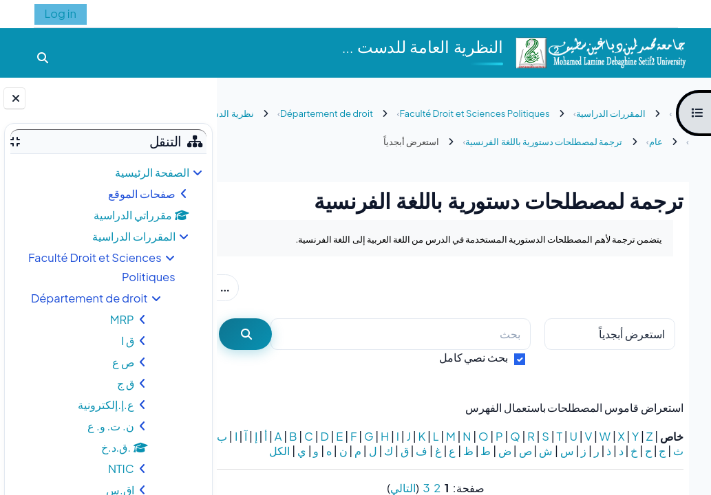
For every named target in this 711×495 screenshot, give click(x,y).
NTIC (121, 468)
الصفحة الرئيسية (152, 172)
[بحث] (410, 334)
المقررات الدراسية (134, 236)
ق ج (125, 383)
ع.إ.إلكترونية (106, 404)
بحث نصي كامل (474, 357)
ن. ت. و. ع (110, 426)
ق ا (127, 340)
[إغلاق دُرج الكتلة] (14, 98)
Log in (60, 13)
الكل (673, 465)
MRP (122, 319)
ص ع (123, 362)
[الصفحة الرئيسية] (600, 51)
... (256, 286)
